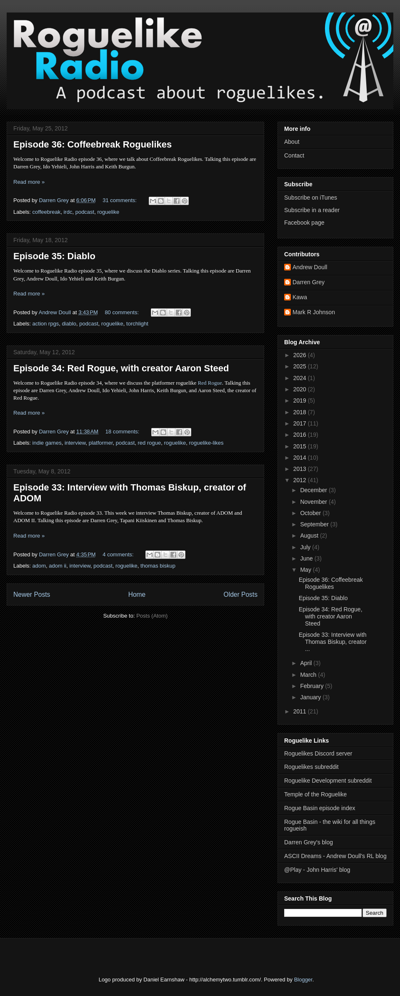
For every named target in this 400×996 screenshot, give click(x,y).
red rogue (149, 443)
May (306, 569)
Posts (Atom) (152, 616)
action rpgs (45, 323)
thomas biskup (157, 566)
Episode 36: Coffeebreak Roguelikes (92, 144)
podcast (85, 212)
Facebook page (304, 222)
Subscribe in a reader (312, 210)
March (309, 674)
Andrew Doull (309, 267)
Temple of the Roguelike (315, 794)
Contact (294, 155)
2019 (300, 400)
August (310, 535)
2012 (300, 480)
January (311, 697)
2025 (300, 366)
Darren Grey (308, 282)
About (292, 141)
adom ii (57, 566)
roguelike (108, 212)
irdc (67, 212)
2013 (300, 468)
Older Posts (241, 594)
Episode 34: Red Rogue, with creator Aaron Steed (121, 368)
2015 (300, 446)
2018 (300, 412)
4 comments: (118, 554)
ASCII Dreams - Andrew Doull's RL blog (335, 856)
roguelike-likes (206, 443)
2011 (300, 711)
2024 (300, 378)
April (306, 663)
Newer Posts (31, 594)
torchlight (137, 323)
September (315, 524)
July (306, 547)
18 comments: (123, 431)
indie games (47, 443)
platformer (101, 443)
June (307, 558)
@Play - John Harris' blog (317, 869)
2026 (300, 355)
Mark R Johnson (313, 312)
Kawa (299, 297)
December (314, 490)
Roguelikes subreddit (311, 766)
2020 (300, 389)
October (311, 513)
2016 (300, 434)
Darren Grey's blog (308, 842)
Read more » (29, 182)
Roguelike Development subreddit (328, 780)
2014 (300, 457)
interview (75, 443)
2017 (300, 423)
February (312, 686)
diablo (69, 323)
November (314, 501)
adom (39, 566)
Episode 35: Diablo (54, 256)
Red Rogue (210, 383)
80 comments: (122, 312)
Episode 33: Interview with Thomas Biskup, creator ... (333, 641)
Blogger (303, 979)
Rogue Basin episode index (319, 808)
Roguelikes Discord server (318, 753)
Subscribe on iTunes (310, 197)
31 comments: (120, 200)
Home (137, 594)
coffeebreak (46, 212)
